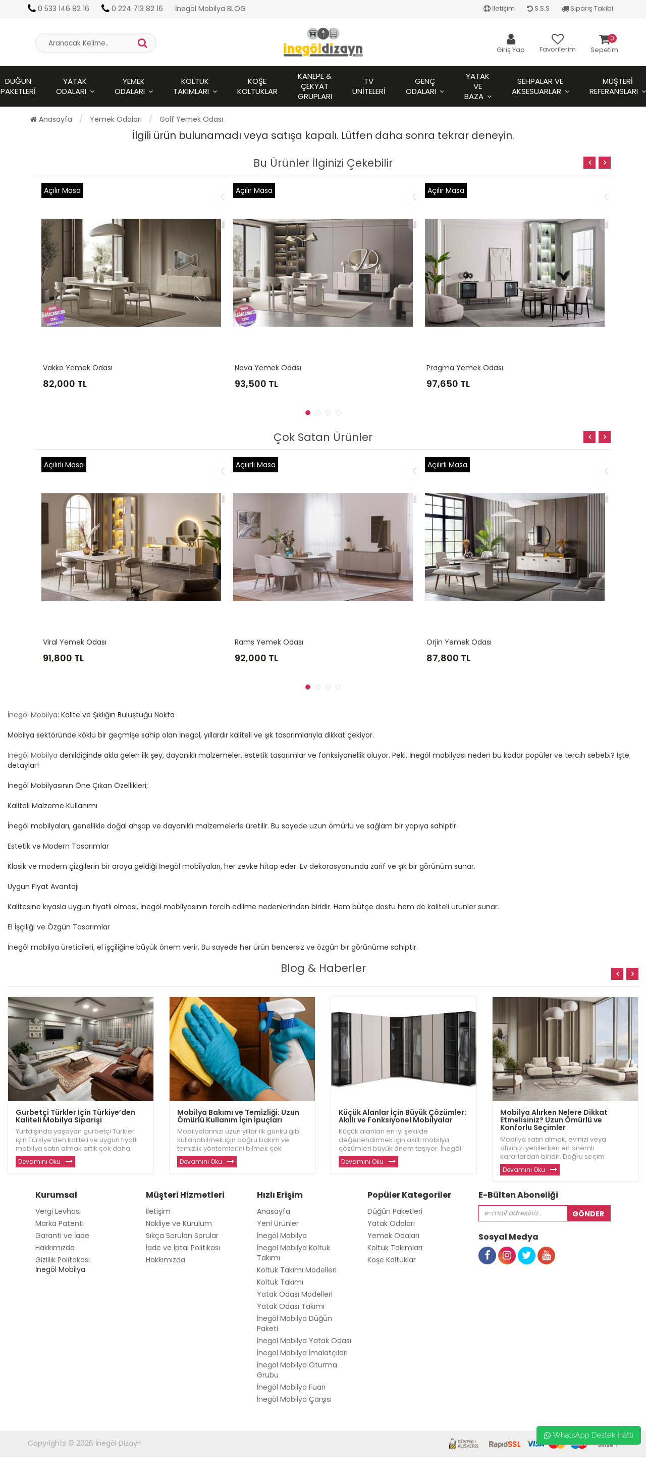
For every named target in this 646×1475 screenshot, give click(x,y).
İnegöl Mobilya (33, 715)
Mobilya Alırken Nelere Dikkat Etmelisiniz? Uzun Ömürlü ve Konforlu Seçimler (554, 1120)
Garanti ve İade (62, 1236)
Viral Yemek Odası (74, 642)
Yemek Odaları (130, 86)
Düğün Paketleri (394, 1211)
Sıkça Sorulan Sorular (182, 1236)
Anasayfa (51, 119)
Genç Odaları (421, 86)
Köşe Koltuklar (257, 86)
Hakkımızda (55, 1248)
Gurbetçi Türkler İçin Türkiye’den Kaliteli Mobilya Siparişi (75, 1116)
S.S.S (538, 8)
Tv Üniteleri (369, 86)
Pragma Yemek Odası (464, 368)
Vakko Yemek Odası (78, 368)
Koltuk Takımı (280, 1282)
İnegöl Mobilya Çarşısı (294, 1399)
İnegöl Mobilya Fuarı (291, 1387)
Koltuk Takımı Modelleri (297, 1270)
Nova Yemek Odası (268, 368)
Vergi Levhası (58, 1211)
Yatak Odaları (71, 86)
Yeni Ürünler (278, 1223)
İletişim (499, 8)
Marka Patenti (59, 1223)
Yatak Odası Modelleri (295, 1294)
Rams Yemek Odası (269, 642)
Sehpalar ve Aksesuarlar (538, 86)
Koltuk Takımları (191, 86)
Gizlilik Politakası (62, 1260)
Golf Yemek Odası (191, 119)
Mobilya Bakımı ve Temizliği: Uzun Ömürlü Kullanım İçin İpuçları (238, 1116)
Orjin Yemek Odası (459, 642)
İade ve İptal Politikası (183, 1248)
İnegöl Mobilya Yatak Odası (304, 1341)
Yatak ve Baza (477, 86)
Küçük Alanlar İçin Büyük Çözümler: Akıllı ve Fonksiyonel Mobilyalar (402, 1116)
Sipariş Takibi (587, 8)
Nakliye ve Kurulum (179, 1223)
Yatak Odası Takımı (291, 1306)
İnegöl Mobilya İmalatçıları (302, 1353)
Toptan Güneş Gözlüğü (40, 1470)
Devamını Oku (39, 1161)
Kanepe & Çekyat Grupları (315, 86)
